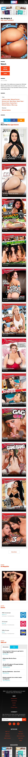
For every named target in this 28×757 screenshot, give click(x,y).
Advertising (14, 700)
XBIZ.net (3, 642)
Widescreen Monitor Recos (9, 658)
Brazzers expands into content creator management (12, 678)
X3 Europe (4, 621)
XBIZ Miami (20, 733)
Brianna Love (5, 101)
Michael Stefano (6, 105)
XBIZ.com (7, 731)
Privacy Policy (14, 707)
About (14, 705)
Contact (14, 703)
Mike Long (14, 105)
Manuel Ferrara (15, 99)
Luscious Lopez (6, 99)
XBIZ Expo (20, 738)
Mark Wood (13, 101)
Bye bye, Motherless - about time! (11, 671)
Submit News (14, 698)
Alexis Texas (20, 101)
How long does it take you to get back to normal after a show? (13, 651)
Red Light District (7, 20)
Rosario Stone (5, 103)
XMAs (20, 740)
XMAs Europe (5, 630)
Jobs (14, 647)
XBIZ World (7, 736)
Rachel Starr (13, 103)
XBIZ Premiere (7, 738)
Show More (14, 552)
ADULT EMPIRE (5, 68)
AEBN (5, 73)
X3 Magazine (5, 566)
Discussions (6, 647)
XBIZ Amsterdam (6, 613)
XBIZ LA (20, 731)
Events (3, 607)
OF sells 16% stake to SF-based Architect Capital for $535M (13, 665)
